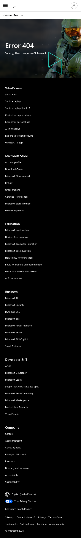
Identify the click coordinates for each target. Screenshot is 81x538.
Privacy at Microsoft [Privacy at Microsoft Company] (15, 454)
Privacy (42, 517)
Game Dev (11, 15)
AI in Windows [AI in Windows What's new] (12, 128)
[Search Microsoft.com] (15, 5)
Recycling (41, 524)
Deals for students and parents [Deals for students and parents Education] (21, 271)
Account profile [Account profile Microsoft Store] (13, 162)
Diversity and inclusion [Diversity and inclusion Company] (17, 468)
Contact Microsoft (26, 517)
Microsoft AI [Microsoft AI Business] (11, 298)
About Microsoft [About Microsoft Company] (13, 440)
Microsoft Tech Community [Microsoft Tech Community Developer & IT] (19, 393)
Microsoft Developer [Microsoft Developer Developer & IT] (16, 372)
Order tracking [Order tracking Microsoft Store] (12, 189)
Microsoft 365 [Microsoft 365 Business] (12, 318)
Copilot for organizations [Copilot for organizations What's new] (18, 115)
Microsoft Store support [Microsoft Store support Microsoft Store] (17, 176)
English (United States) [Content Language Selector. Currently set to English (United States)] (24, 494)
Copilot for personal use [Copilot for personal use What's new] (17, 121)
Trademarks (11, 524)
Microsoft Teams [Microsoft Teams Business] (14, 332)
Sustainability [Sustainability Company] (12, 481)
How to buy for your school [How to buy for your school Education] (19, 257)
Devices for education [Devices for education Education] (16, 237)
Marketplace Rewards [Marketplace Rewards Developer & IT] (16, 407)
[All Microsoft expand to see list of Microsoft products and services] (5, 6)
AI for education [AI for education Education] (13, 278)
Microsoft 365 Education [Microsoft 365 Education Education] (18, 250)
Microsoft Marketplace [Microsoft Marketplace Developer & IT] (17, 400)
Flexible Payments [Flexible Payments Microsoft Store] (14, 210)
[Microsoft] (40, 3)
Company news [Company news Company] (13, 447)
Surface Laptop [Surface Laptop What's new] (13, 101)
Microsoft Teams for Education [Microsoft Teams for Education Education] (21, 243)
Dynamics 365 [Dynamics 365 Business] (12, 311)
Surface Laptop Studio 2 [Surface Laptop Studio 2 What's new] (17, 108)
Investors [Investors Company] (10, 461)
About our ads (56, 524)
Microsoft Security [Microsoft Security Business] (14, 304)
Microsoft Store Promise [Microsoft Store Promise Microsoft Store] (17, 203)
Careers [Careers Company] (9, 433)
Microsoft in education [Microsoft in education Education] (17, 230)
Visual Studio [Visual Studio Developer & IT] (12, 414)
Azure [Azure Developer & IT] (8, 365)
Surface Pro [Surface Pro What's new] (11, 94)
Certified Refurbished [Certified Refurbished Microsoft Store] (16, 196)
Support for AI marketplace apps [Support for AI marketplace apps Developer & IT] (22, 386)
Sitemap (9, 517)
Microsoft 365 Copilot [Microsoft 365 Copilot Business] (16, 339)
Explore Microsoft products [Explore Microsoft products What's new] (19, 135)
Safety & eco (27, 524)
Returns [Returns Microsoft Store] (9, 182)
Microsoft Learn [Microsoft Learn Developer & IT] (13, 379)
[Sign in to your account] (74, 6)
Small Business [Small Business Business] (13, 346)
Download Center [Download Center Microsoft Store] (14, 169)
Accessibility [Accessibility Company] (11, 475)
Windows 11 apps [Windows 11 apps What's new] (14, 142)
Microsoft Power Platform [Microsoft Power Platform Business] (18, 325)
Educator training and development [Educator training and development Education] (23, 264)
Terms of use (55, 517)
